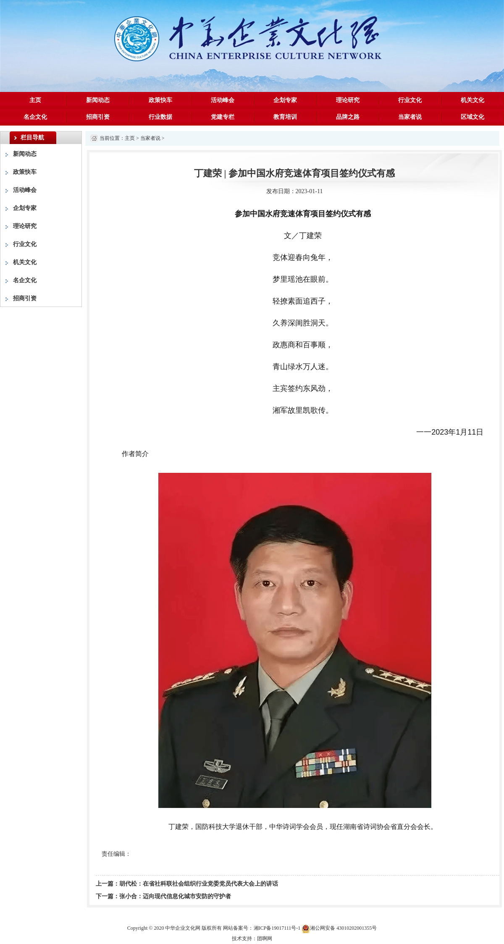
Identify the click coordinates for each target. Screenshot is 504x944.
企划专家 (285, 100)
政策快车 (160, 100)
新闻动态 (98, 100)
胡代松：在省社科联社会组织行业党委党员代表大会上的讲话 (198, 884)
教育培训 (285, 117)
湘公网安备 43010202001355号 (339, 929)
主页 (35, 100)
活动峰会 (222, 100)
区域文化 (472, 117)
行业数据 (160, 117)
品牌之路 (348, 117)
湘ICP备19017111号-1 (277, 928)
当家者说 (410, 117)
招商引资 (98, 117)
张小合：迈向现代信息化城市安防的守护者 (175, 896)
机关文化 (472, 100)
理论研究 (348, 100)
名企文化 (35, 117)
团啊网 (264, 938)
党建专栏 (222, 117)
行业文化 (410, 100)
